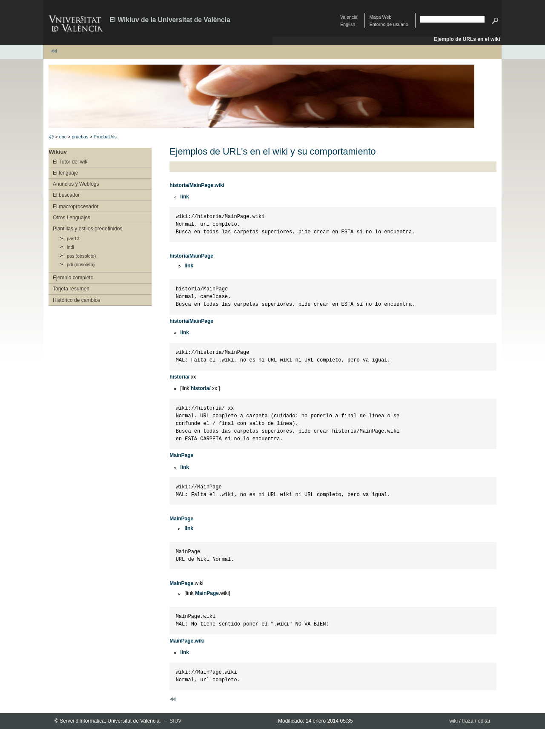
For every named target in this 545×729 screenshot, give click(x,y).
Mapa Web (381, 17)
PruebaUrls (105, 136)
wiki (453, 721)
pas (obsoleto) (81, 255)
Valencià (349, 17)
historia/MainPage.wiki (196, 185)
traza (467, 721)
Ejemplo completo (73, 278)
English (347, 24)
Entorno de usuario (389, 24)
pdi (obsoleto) (81, 264)
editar (484, 721)
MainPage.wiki (186, 641)
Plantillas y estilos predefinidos (87, 229)
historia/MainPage (191, 256)
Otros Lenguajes (71, 218)
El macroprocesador (75, 207)
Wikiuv (57, 152)
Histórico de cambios (76, 300)
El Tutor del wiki (71, 162)
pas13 (73, 238)
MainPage (181, 455)
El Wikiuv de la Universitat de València (169, 19)
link (184, 197)
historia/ (179, 377)
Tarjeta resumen (71, 289)
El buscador (66, 195)
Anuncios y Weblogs (76, 184)
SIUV (175, 721)
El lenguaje (65, 173)
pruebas (80, 136)
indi (70, 247)
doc (62, 136)
